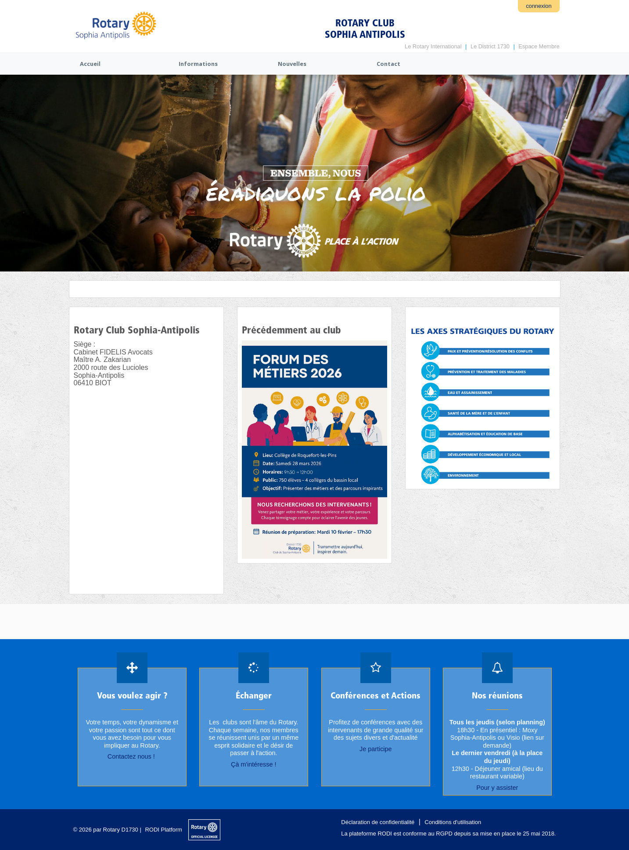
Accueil (90, 64)
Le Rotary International (433, 46)
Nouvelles (292, 64)
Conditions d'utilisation (452, 822)
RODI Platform (163, 829)
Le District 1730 (490, 46)
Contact (388, 64)
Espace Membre (538, 46)
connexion (538, 6)
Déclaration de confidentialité (377, 822)
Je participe (375, 748)
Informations (198, 64)
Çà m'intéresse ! (254, 764)
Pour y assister (497, 787)
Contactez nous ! (131, 756)
